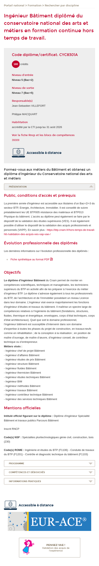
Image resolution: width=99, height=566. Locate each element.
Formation (34, 5)
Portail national (14, 5)
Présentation (18, 186)
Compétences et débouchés (27, 472)
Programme (16, 463)
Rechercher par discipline (62, 5)
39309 (15, 140)
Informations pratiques (25, 481)
